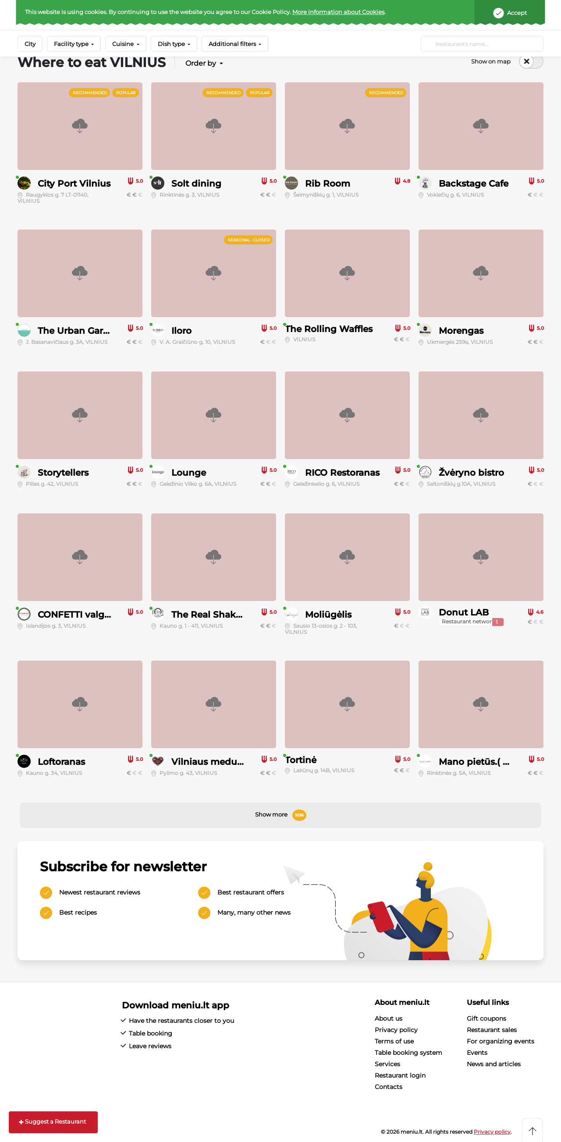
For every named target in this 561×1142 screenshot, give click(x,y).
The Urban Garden (79, 330)
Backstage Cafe (473, 183)
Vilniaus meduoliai (213, 762)
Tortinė (300, 760)
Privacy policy (396, 1030)
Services (387, 1064)
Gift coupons (486, 1018)
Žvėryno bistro (471, 472)
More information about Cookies (338, 11)
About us (388, 1018)
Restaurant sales (492, 1030)
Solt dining (196, 183)
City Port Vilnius (74, 183)
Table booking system (408, 1053)
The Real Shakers (210, 614)
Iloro (181, 330)
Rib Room (327, 183)
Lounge (188, 472)
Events (477, 1053)
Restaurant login (400, 1075)
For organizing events (500, 1041)
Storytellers (63, 472)
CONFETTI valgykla (80, 614)
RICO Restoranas (342, 472)
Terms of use (394, 1041)
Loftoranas (61, 762)
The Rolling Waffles (329, 329)
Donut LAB (464, 612)
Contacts (388, 1087)
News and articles (494, 1064)
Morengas (461, 330)
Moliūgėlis (328, 614)
